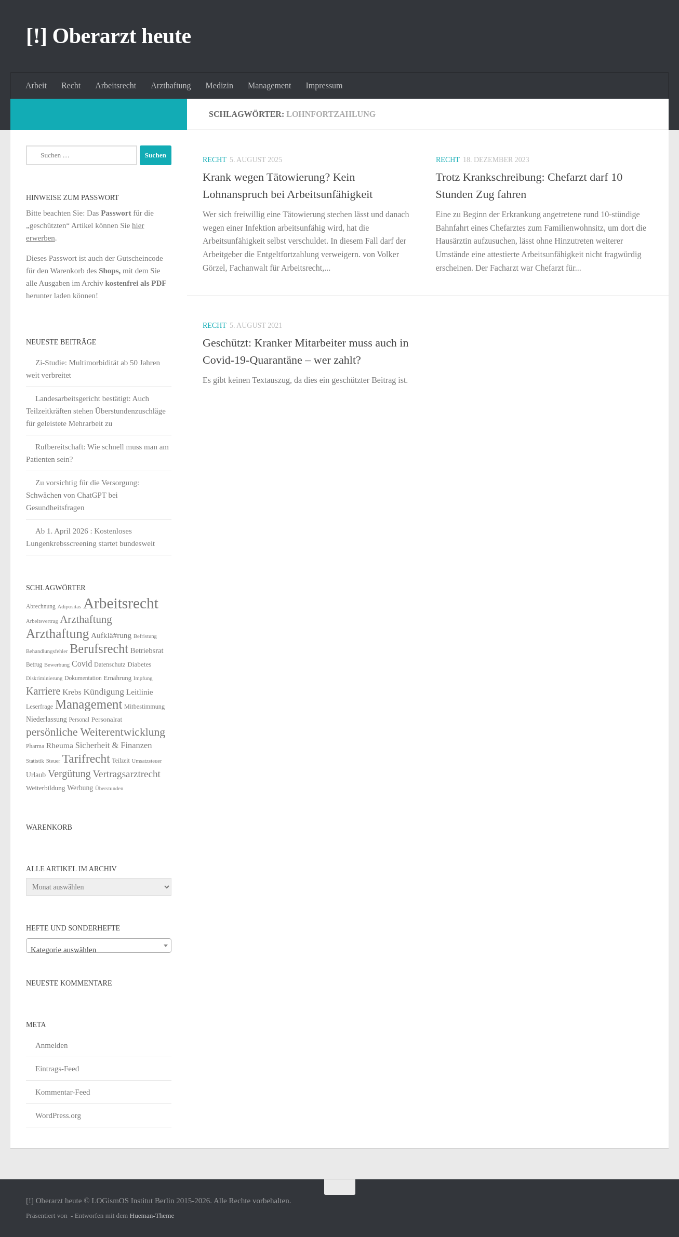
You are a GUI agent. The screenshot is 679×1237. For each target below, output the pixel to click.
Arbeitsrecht (115, 85)
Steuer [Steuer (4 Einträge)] (53, 761)
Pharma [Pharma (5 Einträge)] (35, 746)
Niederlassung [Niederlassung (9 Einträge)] (46, 719)
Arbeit (36, 85)
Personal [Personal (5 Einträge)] (79, 719)
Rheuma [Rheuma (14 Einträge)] (59, 745)
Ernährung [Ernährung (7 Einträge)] (117, 678)
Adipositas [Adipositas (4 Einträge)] (70, 606)
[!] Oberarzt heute (108, 36)
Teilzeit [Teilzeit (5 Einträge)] (120, 760)
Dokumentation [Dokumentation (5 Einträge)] (82, 678)
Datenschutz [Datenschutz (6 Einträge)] (109, 664)
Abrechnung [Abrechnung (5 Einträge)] (41, 606)
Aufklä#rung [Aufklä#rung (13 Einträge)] (111, 635)
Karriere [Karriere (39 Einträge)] (43, 691)
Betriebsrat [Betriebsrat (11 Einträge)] (147, 650)
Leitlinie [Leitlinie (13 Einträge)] (139, 691)
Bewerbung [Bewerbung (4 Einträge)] (57, 665)
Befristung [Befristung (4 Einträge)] (145, 636)
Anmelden (51, 1045)
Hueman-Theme (152, 1215)
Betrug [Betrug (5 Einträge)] (34, 664)
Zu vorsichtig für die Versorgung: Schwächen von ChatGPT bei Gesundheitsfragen (82, 495)
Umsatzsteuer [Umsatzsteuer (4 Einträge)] (147, 761)
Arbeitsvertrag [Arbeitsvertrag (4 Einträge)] (42, 621)
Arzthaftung (171, 85)
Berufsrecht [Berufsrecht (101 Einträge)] (99, 649)
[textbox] (98, 950)
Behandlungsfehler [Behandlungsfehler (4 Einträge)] (47, 651)
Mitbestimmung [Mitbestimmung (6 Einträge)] (144, 706)
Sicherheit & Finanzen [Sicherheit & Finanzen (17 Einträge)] (113, 745)
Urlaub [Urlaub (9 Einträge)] (36, 775)
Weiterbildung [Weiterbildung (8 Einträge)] (45, 788)
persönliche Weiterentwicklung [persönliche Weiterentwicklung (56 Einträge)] (95, 732)
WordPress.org (58, 1115)
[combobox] (98, 945)
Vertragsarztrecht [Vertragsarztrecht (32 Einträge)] (126, 773)
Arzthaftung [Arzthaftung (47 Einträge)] (86, 619)
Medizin (219, 85)
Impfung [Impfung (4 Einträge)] (143, 678)
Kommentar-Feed (62, 1092)
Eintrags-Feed (57, 1069)
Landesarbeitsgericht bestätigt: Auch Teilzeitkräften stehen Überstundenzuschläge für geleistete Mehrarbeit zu (96, 411)
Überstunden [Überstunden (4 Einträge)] (109, 788)
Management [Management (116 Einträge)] (88, 704)
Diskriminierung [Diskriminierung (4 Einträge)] (44, 678)
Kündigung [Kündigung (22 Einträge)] (103, 691)
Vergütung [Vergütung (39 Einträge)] (69, 773)
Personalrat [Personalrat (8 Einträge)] (107, 719)
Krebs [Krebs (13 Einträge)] (72, 691)
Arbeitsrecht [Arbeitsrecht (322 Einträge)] (120, 603)
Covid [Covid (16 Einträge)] (82, 663)
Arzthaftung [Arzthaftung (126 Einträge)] (57, 634)
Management (269, 85)
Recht (71, 85)
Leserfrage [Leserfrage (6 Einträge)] (39, 706)
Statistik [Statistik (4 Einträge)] (35, 761)
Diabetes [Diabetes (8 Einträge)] (139, 664)
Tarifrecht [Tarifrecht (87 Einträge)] (86, 758)
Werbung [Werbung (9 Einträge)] (80, 788)
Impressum (323, 85)
